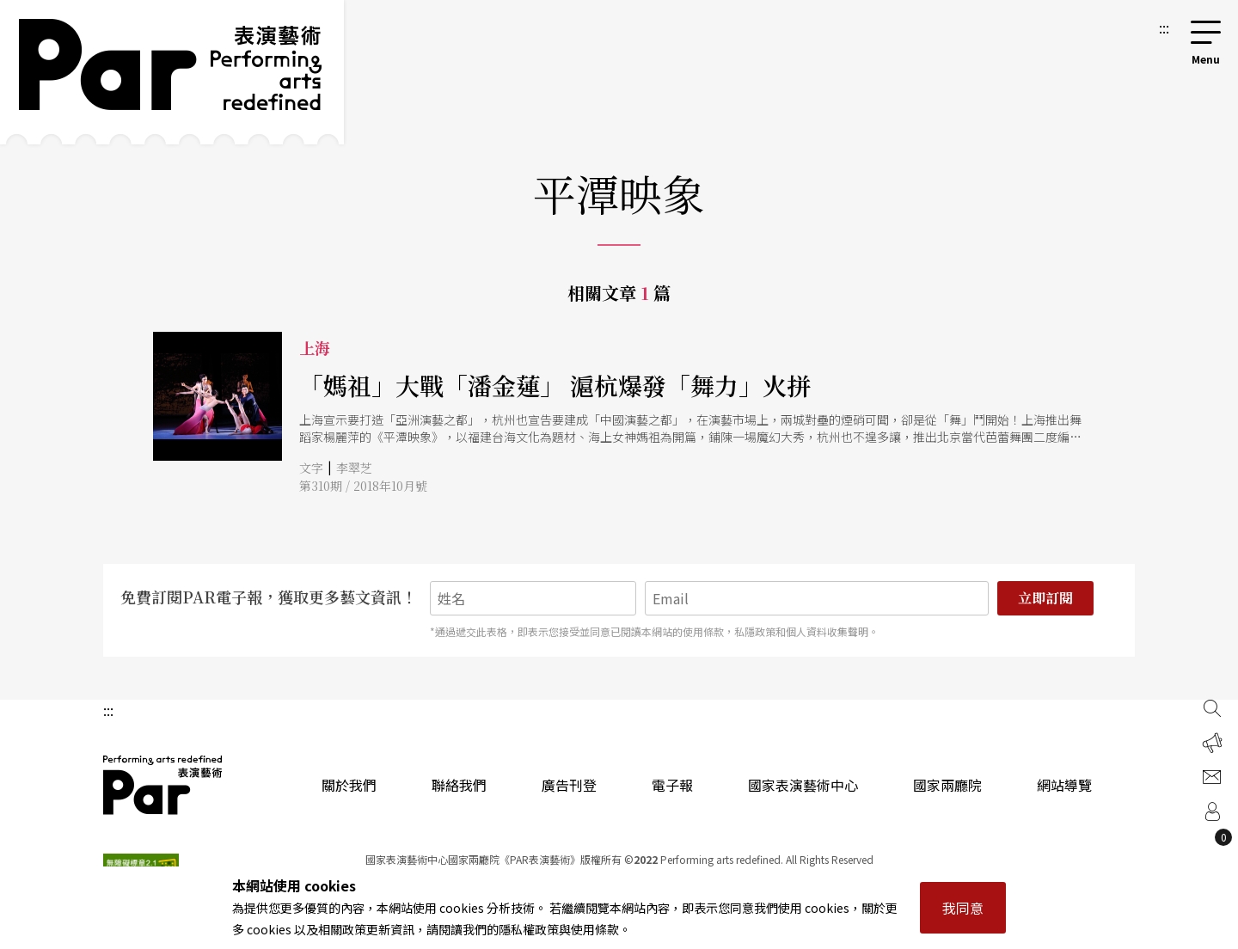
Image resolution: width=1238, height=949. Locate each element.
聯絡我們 (459, 785)
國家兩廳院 (947, 785)
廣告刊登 (569, 785)
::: (1164, 27)
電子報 (672, 785)
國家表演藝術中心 (803, 785)
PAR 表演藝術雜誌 (163, 785)
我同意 (963, 907)
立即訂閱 (1045, 598)
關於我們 (349, 785)
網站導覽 (1064, 785)
